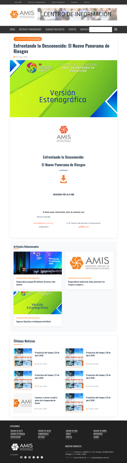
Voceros (86, 2)
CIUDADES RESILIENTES (54, 29)
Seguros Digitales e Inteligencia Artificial (33, 321)
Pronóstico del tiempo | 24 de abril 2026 (98, 376)
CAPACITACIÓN (15, 437)
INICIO (12, 29)
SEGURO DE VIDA (71, 431)
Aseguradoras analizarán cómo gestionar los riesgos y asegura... (86, 283)
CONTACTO (84, 29)
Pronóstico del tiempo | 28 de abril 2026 (98, 354)
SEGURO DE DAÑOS (100, 431)
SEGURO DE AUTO (16, 431)
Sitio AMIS (18, 2)
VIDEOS (68, 434)
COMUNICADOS (43, 434)
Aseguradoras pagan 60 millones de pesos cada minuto (35, 283)
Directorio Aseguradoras (37, 2)
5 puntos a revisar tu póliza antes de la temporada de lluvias (46, 400)
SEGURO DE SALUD (44, 431)
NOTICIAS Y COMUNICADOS (30, 29)
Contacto (74, 2)
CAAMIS (96, 437)
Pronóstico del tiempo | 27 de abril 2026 (47, 376)
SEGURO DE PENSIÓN (17, 434)
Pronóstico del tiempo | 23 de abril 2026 (98, 399)
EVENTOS (72, 29)
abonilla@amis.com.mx (43, 223)
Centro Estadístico (58, 2)
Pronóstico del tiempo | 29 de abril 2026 (47, 354)
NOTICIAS (41, 437)
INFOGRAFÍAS (98, 434)
